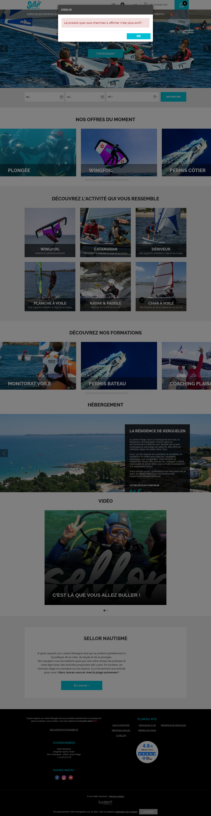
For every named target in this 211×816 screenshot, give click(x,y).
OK (139, 36)
